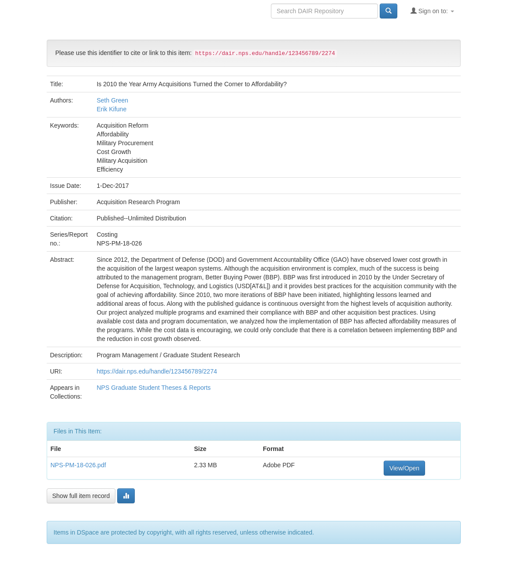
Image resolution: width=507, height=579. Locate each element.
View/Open (404, 468)
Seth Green (112, 100)
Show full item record (81, 495)
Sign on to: (432, 11)
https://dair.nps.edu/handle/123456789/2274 (156, 371)
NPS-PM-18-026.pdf (78, 465)
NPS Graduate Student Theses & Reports (153, 387)
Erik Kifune (111, 109)
